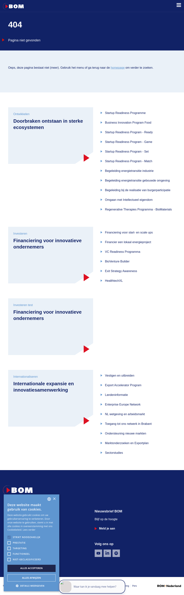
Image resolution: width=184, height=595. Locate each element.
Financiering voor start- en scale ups (129, 232)
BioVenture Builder (117, 261)
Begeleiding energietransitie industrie (129, 170)
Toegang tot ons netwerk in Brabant (128, 423)
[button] (31, 586)
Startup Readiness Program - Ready (129, 132)
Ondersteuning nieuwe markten (125, 433)
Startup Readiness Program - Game (128, 141)
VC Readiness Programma (122, 251)
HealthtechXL (114, 280)
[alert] (31, 542)
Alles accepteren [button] (31, 568)
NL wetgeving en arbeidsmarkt (125, 414)
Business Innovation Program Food (128, 122)
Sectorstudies (114, 452)
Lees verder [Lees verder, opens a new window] (29, 529)
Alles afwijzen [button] (31, 577)
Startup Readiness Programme (125, 113)
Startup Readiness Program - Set (127, 151)
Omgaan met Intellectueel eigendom (129, 199)
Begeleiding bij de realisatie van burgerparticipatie (137, 190)
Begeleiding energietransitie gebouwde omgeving (137, 180)
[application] (92, 578)
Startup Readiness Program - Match (128, 161)
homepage (118, 67)
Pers (134, 586)
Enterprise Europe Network (123, 404)
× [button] (54, 499)
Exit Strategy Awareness (121, 271)
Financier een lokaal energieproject (128, 242)
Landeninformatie (116, 394)
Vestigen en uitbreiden (119, 375)
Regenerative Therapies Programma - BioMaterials (138, 209)
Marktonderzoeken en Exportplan (127, 443)
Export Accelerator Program (123, 385)
